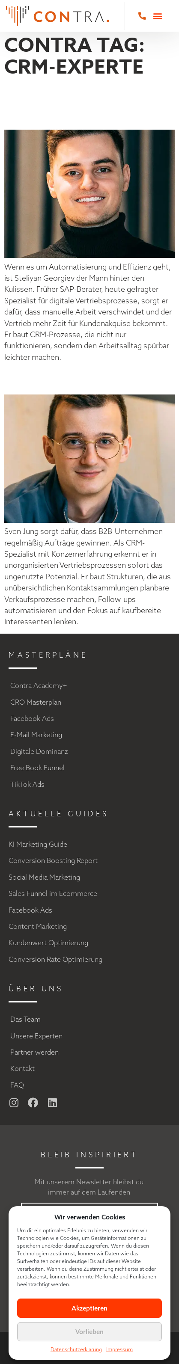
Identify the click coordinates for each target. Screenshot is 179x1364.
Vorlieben (89, 1332)
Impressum (119, 1349)
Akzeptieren (89, 1308)
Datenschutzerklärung (76, 1349)
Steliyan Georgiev (48, 104)
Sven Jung (52, 378)
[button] (157, 16)
